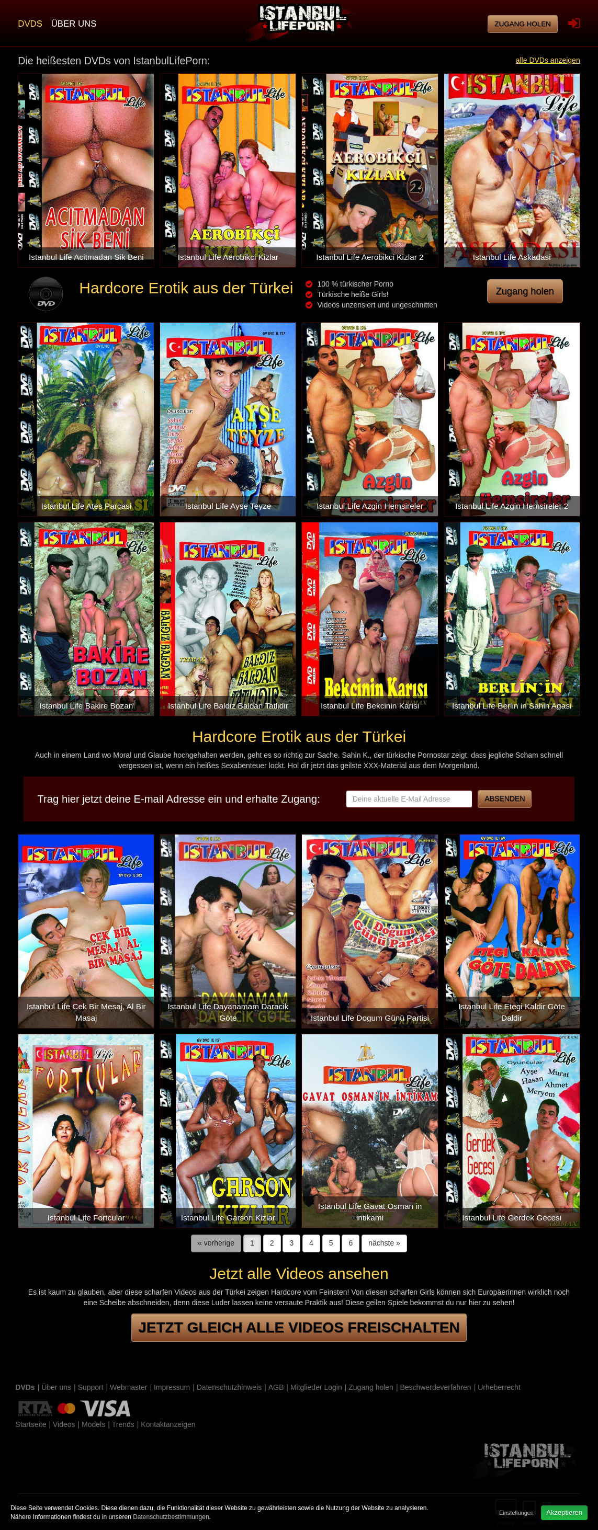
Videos (64, 1424)
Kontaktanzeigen (168, 1424)
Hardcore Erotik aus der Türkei (186, 287)
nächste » (384, 1243)
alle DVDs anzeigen (548, 60)
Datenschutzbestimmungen (171, 1517)
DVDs (30, 24)
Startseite (30, 1424)
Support (91, 1387)
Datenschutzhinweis (229, 1387)
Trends (123, 1424)
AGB (276, 1387)
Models (93, 1424)
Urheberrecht (499, 1387)
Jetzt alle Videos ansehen (298, 1273)
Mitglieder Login (316, 1387)
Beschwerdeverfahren (435, 1387)
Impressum (172, 1387)
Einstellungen (516, 1513)
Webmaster (128, 1387)
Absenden (504, 798)
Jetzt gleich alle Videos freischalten (298, 1327)
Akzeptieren (564, 1512)
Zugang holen (522, 24)
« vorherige (216, 1243)
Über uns (74, 24)
